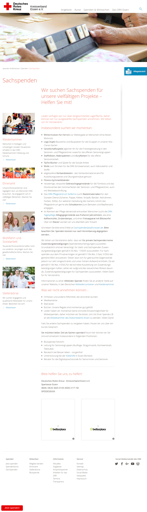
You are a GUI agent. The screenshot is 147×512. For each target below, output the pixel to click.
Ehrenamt (9, 183)
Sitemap (80, 466)
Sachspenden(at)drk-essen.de (88, 227)
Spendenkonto (12, 466)
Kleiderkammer (106, 284)
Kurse (78, 9)
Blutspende (34, 472)
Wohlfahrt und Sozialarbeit (12, 239)
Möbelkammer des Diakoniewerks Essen (70, 317)
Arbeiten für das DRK (60, 474)
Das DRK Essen (120, 9)
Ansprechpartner (60, 469)
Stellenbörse (10, 293)
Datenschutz (82, 469)
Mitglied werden (36, 463)
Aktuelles (57, 463)
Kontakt (80, 463)
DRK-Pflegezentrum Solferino (62, 194)
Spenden (24, 68)
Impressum (81, 478)
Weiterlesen (11, 159)
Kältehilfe (70, 355)
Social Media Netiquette (82, 474)
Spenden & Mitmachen (96, 9)
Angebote (66, 9)
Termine (56, 478)
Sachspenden (34, 68)
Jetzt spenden (12, 463)
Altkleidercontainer (85, 284)
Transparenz (58, 481)
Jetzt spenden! (12, 508)
